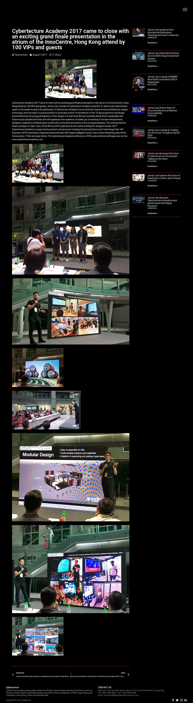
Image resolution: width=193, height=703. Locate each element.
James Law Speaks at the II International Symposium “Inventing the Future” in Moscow (163, 32)
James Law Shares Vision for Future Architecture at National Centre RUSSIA (162, 110)
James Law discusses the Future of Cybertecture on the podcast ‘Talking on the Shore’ (163, 156)
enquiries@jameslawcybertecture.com (121, 695)
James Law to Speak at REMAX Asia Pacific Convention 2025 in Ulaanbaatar (163, 79)
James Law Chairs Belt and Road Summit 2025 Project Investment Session (163, 56)
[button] (184, 10)
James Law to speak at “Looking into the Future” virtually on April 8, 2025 (164, 133)
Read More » (153, 43)
